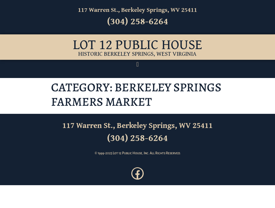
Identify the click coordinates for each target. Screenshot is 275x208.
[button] (137, 64)
